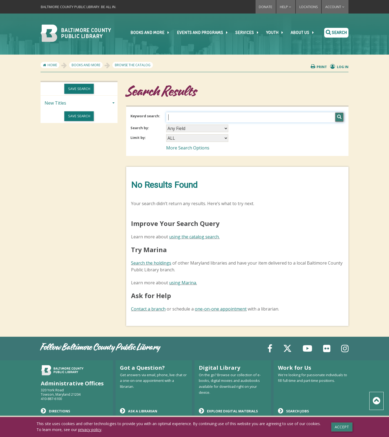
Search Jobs (293, 411)
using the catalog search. (194, 237)
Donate (265, 6)
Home (52, 65)
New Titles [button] (55, 103)
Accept (342, 426)
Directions (55, 411)
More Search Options (187, 148)
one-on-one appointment (221, 309)
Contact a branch (148, 309)
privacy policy (89, 429)
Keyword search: (145, 116)
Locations (308, 6)
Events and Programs (205, 32)
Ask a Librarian (138, 411)
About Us (304, 32)
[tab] (79, 102)
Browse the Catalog (132, 65)
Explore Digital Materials (228, 411)
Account (335, 6)
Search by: (140, 127)
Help (286, 6)
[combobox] (197, 128)
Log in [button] (339, 66)
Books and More (153, 32)
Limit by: (138, 137)
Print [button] (319, 66)
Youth (277, 32)
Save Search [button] (79, 88)
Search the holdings (151, 263)
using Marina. (183, 283)
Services (249, 32)
